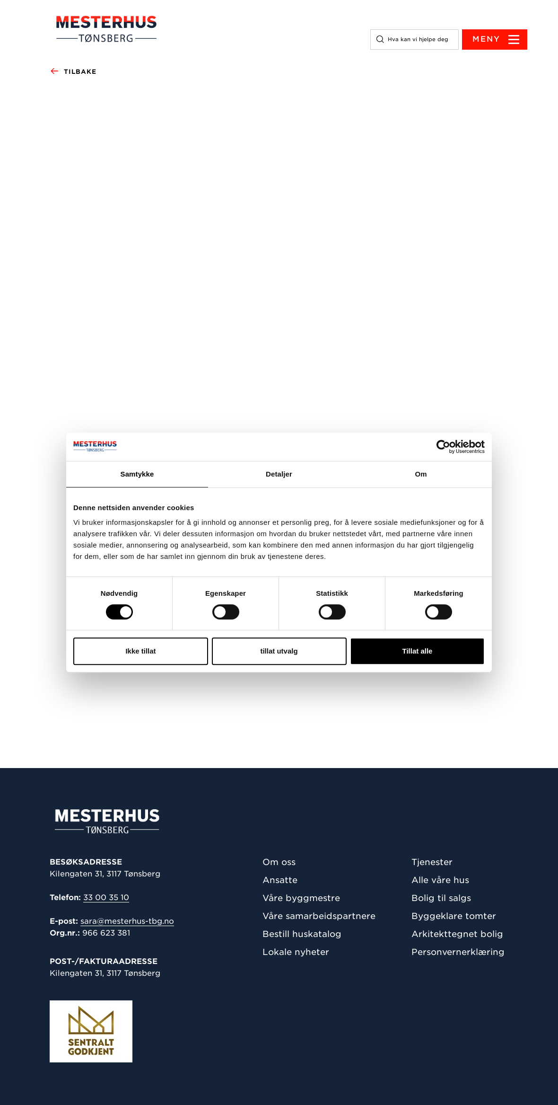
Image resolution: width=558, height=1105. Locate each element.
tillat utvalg (278, 651)
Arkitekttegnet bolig (457, 934)
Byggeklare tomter (453, 916)
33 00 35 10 (106, 897)
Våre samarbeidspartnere (318, 916)
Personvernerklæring (458, 952)
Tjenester (432, 862)
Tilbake (73, 72)
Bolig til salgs (441, 898)
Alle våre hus (440, 880)
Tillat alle (417, 651)
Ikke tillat (140, 651)
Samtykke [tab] (137, 474)
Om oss (279, 862)
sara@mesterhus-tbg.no (127, 921)
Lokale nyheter (295, 952)
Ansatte (279, 880)
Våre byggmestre (301, 898)
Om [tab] (421, 474)
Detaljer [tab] (279, 474)
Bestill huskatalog (301, 934)
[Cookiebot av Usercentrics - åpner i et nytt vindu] (443, 447)
